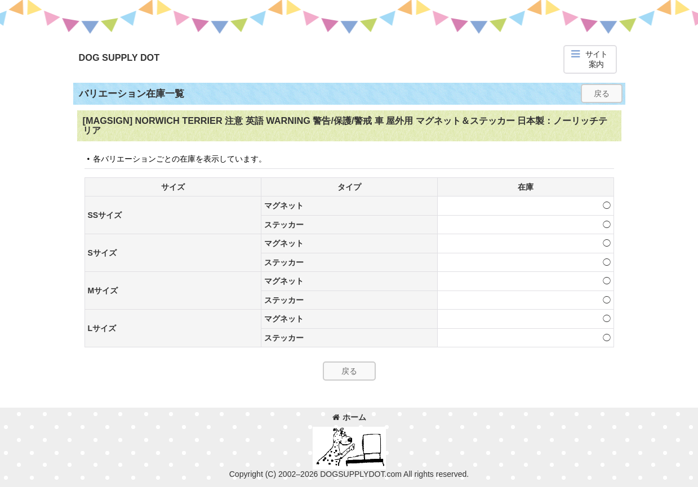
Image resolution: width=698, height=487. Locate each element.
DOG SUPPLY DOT (119, 57)
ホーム (349, 417)
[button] (590, 59)
